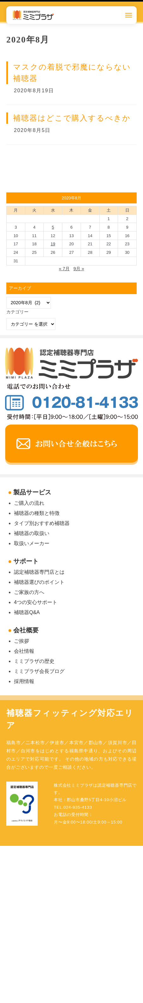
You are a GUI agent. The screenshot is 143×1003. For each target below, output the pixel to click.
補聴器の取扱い (31, 533)
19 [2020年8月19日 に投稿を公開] (53, 244)
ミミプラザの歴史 (34, 661)
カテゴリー (17, 311)
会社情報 (24, 651)
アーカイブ (20, 288)
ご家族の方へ (29, 592)
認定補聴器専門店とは (39, 572)
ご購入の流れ (29, 503)
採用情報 (24, 681)
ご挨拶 (21, 641)
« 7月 (64, 268)
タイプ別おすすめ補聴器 (42, 523)
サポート (26, 561)
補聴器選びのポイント (39, 582)
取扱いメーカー (31, 543)
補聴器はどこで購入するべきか (72, 118)
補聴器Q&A (27, 612)
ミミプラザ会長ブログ (39, 671)
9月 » (78, 268)
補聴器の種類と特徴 (36, 513)
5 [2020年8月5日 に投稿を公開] (53, 227)
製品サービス (32, 492)
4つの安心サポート (35, 602)
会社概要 (26, 630)
